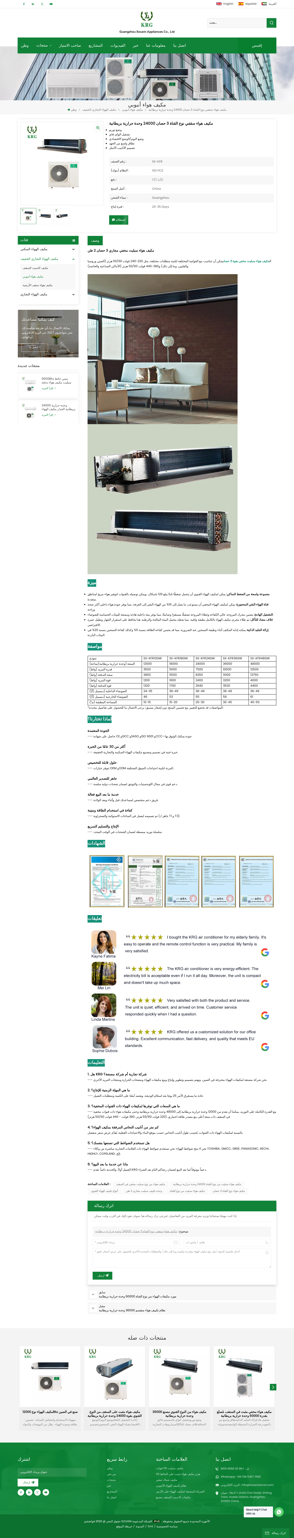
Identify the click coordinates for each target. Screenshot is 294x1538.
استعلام (118, 220)
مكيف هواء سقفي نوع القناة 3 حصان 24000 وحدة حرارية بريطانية (136, 1231)
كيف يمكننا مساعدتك (38, 337)
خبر (135, 45)
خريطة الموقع (124, 1526)
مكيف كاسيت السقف (35, 268)
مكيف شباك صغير (166, 1480)
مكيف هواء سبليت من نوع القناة (187, 1191)
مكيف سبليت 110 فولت (169, 1468)
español (247, 4)
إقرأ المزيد (49, 406)
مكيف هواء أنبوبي (132, 110)
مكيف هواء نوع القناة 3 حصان (229, 1191)
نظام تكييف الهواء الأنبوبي (171, 1486)
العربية (269, 4)
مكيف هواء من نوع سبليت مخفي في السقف (140, 1184)
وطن (25, 45)
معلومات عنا (156, 45)
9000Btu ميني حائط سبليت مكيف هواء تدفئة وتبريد (56, 398)
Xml (150, 1526)
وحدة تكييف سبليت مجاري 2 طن (144, 1191)
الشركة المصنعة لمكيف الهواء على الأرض (180, 1491)
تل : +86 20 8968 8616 (235, 1469)
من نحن (111, 1474)
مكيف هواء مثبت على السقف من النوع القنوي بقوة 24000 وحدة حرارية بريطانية (115, 1414)
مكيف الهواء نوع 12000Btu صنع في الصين (50, 1412)
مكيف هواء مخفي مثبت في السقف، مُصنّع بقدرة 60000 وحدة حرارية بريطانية (244, 1414)
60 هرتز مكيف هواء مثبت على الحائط (178, 1474)
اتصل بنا (179, 45)
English (224, 4)
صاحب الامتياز (70, 45)
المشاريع (96, 45)
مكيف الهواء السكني (33, 249)
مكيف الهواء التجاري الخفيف (99, 110)
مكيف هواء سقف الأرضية (37, 285)
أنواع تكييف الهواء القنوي (104, 1191)
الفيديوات (117, 45)
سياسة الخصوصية (167, 1526)
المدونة (140, 1526)
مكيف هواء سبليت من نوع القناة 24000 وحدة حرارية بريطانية (207, 1184)
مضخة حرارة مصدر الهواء (37, 314)
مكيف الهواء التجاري (33, 294)
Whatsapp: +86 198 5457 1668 (241, 1477)
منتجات (42, 45)
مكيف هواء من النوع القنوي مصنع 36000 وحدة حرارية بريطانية (179, 1414)
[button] (273, 1387)
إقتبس (257, 45)
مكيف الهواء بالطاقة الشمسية (40, 304)
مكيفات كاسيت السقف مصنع (173, 1497)
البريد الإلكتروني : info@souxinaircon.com (247, 1485)
